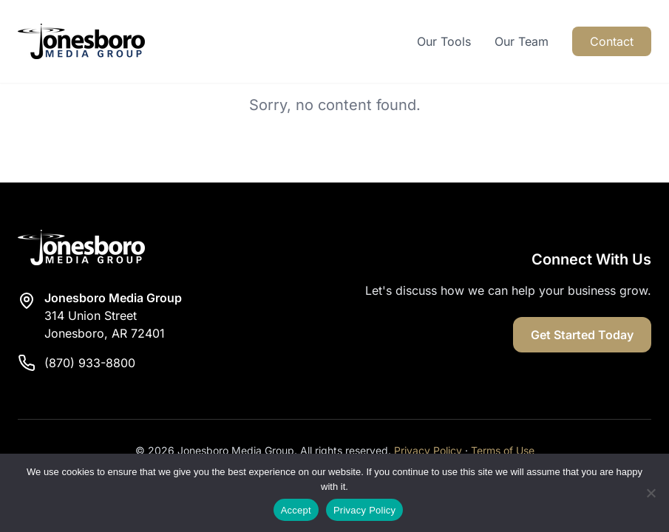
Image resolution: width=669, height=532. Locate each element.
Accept (296, 510)
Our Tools (444, 41)
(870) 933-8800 (89, 362)
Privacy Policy (428, 450)
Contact (612, 41)
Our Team (522, 41)
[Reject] (650, 492)
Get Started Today (582, 334)
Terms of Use (502, 450)
